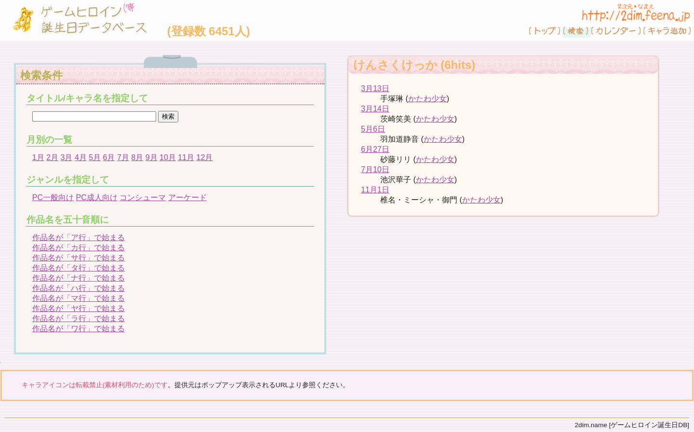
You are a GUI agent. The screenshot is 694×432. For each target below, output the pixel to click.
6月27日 (375, 149)
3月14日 (375, 109)
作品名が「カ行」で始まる (78, 247)
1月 (38, 157)
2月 (52, 157)
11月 (186, 157)
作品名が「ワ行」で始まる (78, 328)
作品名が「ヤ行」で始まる (78, 308)
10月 (168, 157)
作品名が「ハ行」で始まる (78, 288)
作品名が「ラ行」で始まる (78, 318)
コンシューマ (143, 197)
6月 (109, 157)
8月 (137, 157)
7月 (123, 157)
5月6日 (373, 129)
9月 (152, 157)
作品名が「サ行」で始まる (78, 258)
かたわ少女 (427, 98)
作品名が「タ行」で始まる (78, 268)
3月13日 (375, 88)
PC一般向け (53, 197)
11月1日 (375, 190)
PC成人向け (96, 197)
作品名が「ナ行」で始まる (78, 278)
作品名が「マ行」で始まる (78, 298)
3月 (67, 157)
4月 (81, 157)
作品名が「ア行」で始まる (78, 237)
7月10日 (375, 169)
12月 (205, 157)
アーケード (187, 197)
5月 (95, 157)
